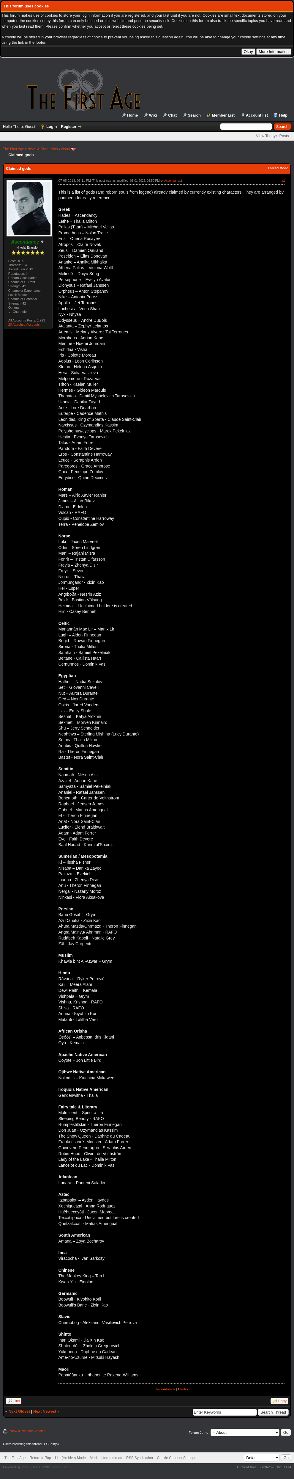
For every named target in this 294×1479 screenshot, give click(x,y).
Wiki (153, 115)
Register (68, 126)
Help (283, 115)
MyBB (26, 1467)
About (65, 149)
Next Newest (44, 1411)
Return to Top (40, 1458)
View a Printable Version (27, 1431)
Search (194, 115)
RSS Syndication (139, 1458)
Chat (172, 115)
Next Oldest (19, 1411)
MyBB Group (62, 1467)
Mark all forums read (106, 1458)
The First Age (13, 149)
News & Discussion (42, 149)
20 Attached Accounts (24, 324)
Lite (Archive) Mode (70, 1458)
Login (51, 126)
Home (132, 115)
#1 (283, 180)
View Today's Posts (272, 136)
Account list (257, 115)
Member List (223, 115)
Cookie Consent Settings (176, 1458)
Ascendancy (172, 180)
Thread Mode (278, 168)
